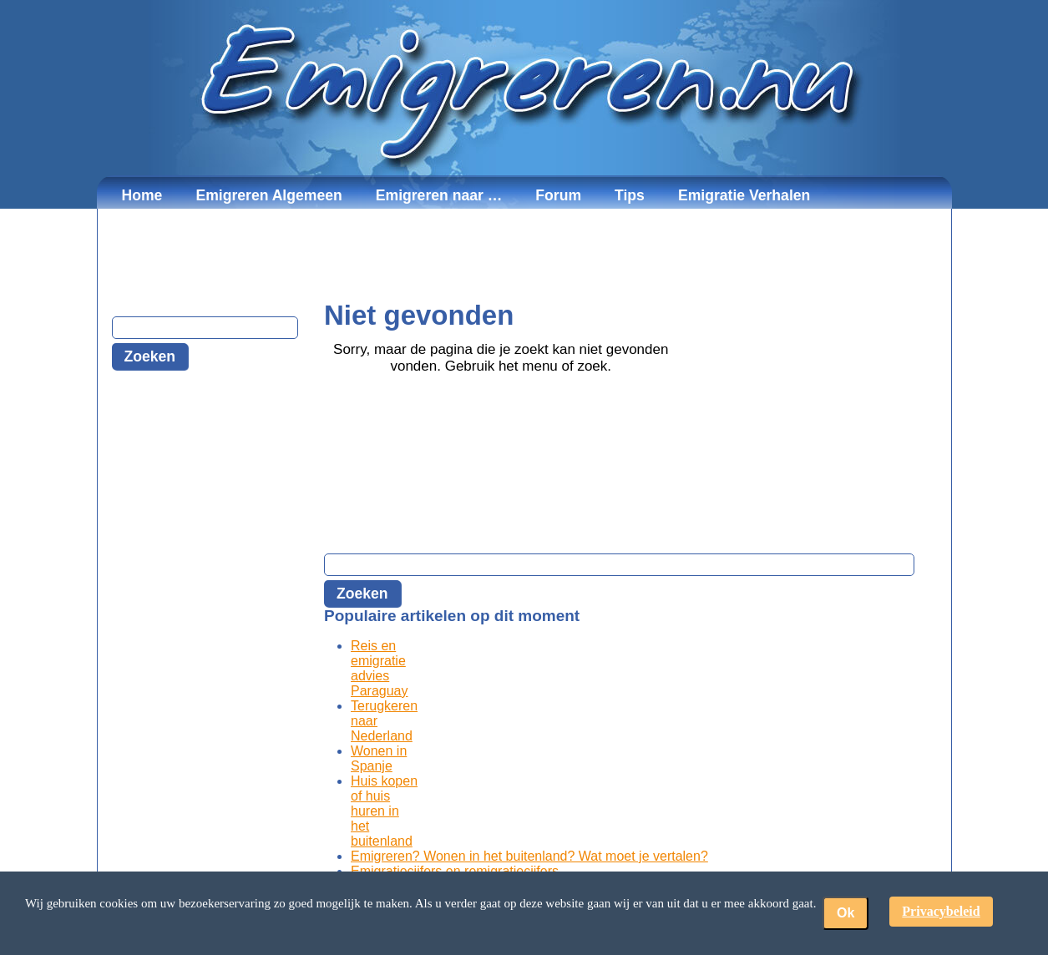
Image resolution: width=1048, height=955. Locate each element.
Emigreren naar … (439, 195)
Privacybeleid (941, 911)
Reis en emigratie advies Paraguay (379, 668)
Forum (558, 195)
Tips (630, 195)
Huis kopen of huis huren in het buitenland (384, 811)
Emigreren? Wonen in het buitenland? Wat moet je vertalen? (529, 856)
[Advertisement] (524, 254)
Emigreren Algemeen (268, 195)
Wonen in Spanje (379, 758)
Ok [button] (845, 913)
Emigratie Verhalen (744, 195)
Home (142, 195)
